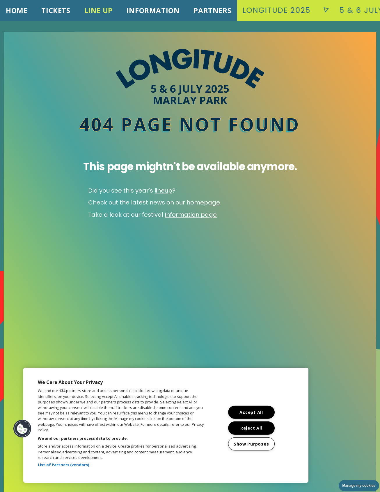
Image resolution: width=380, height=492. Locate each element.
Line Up (98, 10)
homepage (203, 202)
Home (16, 10)
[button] (22, 428)
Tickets (55, 10)
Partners (212, 10)
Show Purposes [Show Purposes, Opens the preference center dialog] (251, 444)
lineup (163, 190)
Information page (191, 215)
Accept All (251, 412)
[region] (165, 425)
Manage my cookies (358, 486)
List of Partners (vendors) (63, 464)
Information (153, 10)
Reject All (251, 428)
